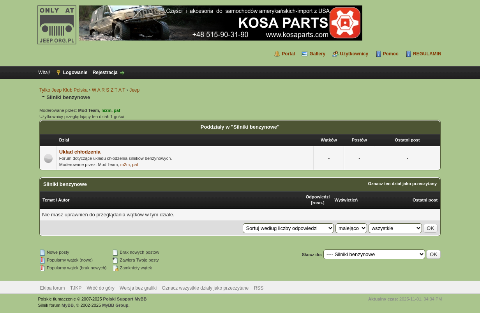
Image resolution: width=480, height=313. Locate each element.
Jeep (134, 90)
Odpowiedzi (318, 197)
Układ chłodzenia (80, 152)
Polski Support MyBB (125, 299)
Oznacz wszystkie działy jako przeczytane (205, 288)
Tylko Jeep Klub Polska (63, 90)
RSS (259, 288)
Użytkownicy (354, 54)
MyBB (68, 305)
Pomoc (391, 54)
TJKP (75, 288)
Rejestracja (105, 72)
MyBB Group (115, 305)
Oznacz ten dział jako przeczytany (402, 183)
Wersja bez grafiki (138, 288)
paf (135, 164)
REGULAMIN (427, 54)
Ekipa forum (52, 288)
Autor (63, 200)
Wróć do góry (101, 288)
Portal (288, 54)
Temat (48, 200)
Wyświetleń (346, 200)
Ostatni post (425, 200)
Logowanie (75, 72)
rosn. (317, 202)
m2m (125, 164)
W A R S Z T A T (108, 90)
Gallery (317, 54)
